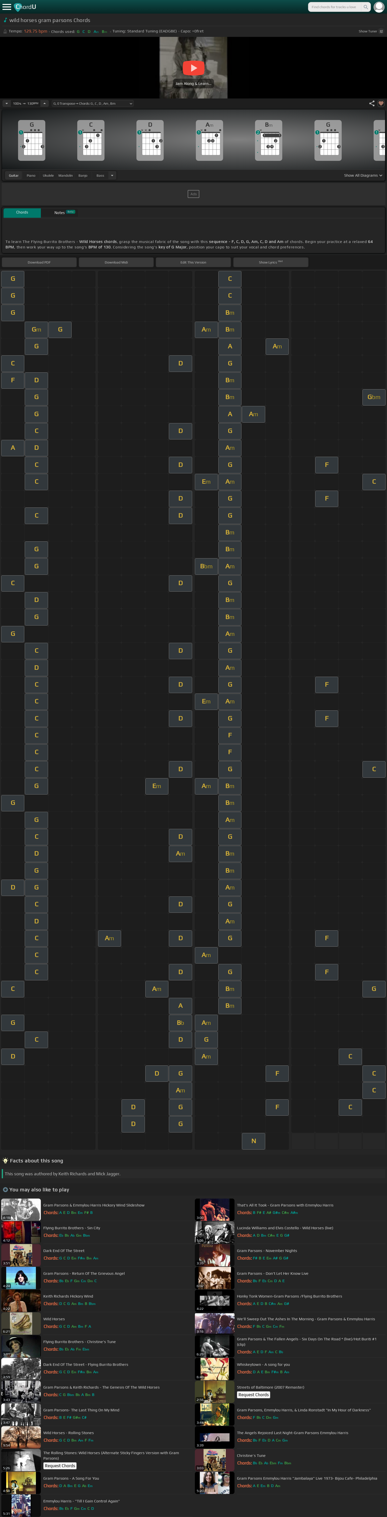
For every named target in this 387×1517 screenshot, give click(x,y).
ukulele (48, 175)
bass (100, 175)
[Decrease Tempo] (6, 103)
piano (31, 175)
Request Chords (253, 1394)
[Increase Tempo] (44, 103)
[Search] (365, 7)
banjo (82, 175)
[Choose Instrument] (112, 175)
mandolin (65, 175)
